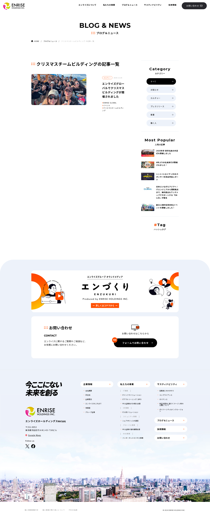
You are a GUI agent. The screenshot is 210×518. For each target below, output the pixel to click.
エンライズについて (87, 6)
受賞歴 (87, 408)
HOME (36, 41)
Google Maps (33, 435)
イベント (86, 97)
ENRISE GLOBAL (90, 94)
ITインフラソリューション (131, 395)
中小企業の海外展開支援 (131, 429)
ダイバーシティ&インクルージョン (171, 410)
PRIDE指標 (73, 510)
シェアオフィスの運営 (130, 421)
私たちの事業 (108, 6)
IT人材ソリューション (130, 412)
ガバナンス (163, 399)
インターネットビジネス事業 (132, 438)
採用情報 (172, 6)
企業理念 (88, 399)
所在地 (87, 395)
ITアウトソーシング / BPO (131, 399)
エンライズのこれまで (93, 403)
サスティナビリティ (152, 6)
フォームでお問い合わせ (133, 341)
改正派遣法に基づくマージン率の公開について (171, 404)
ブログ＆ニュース (129, 6)
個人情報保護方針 (31, 510)
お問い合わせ (193, 6)
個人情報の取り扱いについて (53, 510)
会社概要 (88, 391)
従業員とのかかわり (166, 391)
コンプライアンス (165, 395)
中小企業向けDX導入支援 (131, 403)
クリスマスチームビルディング (95, 99)
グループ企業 (90, 412)
